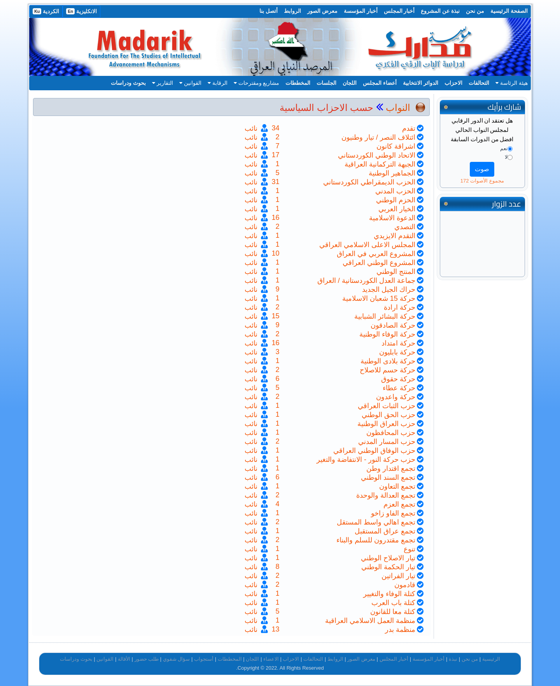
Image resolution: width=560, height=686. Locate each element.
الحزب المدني (395, 191)
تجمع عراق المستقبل (385, 531)
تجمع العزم (399, 504)
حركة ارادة (399, 307)
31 (275, 182)
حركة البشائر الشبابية (384, 316)
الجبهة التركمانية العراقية (380, 164)
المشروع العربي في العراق (376, 254)
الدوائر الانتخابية (420, 83)
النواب (398, 107)
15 (275, 316)
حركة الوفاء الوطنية (387, 334)
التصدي (404, 227)
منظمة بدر (400, 629)
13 (275, 629)
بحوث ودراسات (128, 83)
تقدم (408, 128)
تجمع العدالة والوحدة (385, 495)
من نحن (475, 11)
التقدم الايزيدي (394, 236)
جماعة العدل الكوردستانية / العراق (366, 280)
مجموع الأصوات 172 (482, 181)
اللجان (350, 83)
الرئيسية (491, 659)
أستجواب (204, 659)
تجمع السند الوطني (388, 477)
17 (275, 155)
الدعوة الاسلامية (392, 218)
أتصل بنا (268, 11)
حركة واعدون (395, 397)
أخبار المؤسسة (361, 11)
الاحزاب (453, 83)
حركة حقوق (398, 379)
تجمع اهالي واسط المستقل (376, 522)
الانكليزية (81, 11)
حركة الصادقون (393, 325)
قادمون (404, 585)
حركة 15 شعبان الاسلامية (378, 298)
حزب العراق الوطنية (386, 424)
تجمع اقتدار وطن (390, 468)
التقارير (162, 83)
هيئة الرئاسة (511, 83)
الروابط (292, 11)
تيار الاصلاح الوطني (388, 558)
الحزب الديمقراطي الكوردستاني (369, 182)
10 (275, 253)
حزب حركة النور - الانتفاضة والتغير (366, 459)
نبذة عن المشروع (440, 11)
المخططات (297, 83)
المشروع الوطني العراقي (379, 263)
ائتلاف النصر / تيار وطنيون (378, 137)
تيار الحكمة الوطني (388, 567)
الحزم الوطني (395, 200)
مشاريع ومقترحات (257, 83)
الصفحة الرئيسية (509, 11)
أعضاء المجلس (380, 83)
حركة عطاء (399, 388)
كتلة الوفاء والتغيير (389, 594)
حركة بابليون (397, 352)
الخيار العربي (396, 209)
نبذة (453, 659)
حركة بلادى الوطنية (387, 361)
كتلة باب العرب (393, 603)
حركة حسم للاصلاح (387, 370)
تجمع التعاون (397, 486)
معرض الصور (322, 11)
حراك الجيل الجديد (388, 289)
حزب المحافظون (390, 433)
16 (275, 217)
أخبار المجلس (399, 11)
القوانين (190, 83)
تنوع (409, 549)
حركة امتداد (398, 343)
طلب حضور (147, 659)
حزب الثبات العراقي (386, 406)
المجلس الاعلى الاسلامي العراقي (367, 245)
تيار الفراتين (398, 576)
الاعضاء (271, 659)
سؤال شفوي (176, 659)
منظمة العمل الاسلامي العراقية (370, 621)
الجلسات (326, 83)
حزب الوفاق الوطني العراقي (374, 450)
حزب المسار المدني (386, 442)
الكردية (46, 11)
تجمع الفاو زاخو (393, 513)
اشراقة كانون (395, 146)
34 (275, 128)
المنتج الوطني (395, 271)
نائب (252, 128)
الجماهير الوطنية (392, 173)
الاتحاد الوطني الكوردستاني (376, 155)
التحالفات (479, 83)
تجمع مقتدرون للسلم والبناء (375, 540)
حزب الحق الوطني (388, 415)
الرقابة (218, 83)
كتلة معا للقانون (392, 612)
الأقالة (124, 659)
